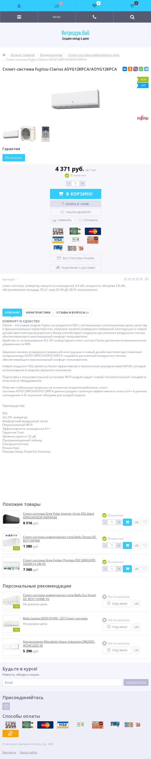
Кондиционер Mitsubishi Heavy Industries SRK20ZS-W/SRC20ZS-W (59, 643)
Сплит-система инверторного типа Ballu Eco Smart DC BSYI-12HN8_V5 (59, 597)
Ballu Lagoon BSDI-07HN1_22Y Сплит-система (55, 618)
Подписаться (136, 682)
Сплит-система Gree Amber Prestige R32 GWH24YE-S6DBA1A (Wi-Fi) (59, 562)
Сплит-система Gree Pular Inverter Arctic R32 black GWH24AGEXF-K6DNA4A (58, 515)
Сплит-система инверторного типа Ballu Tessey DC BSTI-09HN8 (59, 539)
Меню (57, 17)
